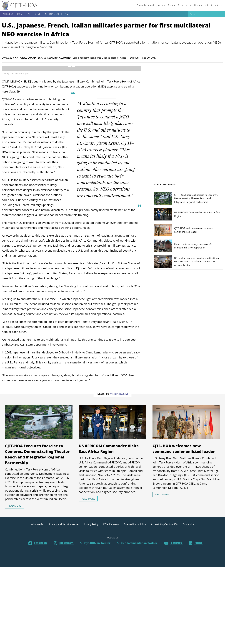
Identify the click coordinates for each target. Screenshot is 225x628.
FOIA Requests (111, 585)
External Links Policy (135, 585)
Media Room (119, 455)
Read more (14, 567)
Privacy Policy (90, 585)
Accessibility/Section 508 (164, 585)
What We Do (12, 14)
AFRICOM (34, 14)
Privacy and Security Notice (63, 585)
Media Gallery (57, 14)
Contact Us (188, 585)
